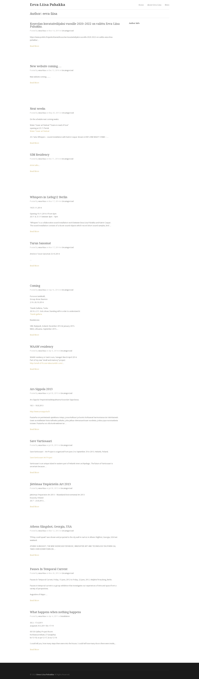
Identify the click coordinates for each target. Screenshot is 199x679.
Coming (35, 285)
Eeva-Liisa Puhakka (47, 5)
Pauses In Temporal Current (48, 569)
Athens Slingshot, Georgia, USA (51, 526)
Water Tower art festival (39, 131)
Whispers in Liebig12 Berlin (48, 197)
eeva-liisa (42, 31)
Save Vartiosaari (41, 441)
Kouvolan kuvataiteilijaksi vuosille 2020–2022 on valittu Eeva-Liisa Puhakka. (75, 25)
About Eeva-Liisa (154, 5)
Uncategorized (68, 31)
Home (141, 5)
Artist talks (34, 165)
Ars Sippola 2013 (41, 389)
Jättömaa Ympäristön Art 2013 (50, 484)
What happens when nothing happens (55, 612)
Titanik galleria (36, 314)
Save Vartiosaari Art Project (41, 458)
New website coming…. (45, 66)
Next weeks (37, 108)
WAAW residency (41, 346)
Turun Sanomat (40, 243)
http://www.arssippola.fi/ (40, 412)
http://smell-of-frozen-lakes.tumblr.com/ (46, 363)
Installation (65, 616)
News (167, 5)
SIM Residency (39, 154)
